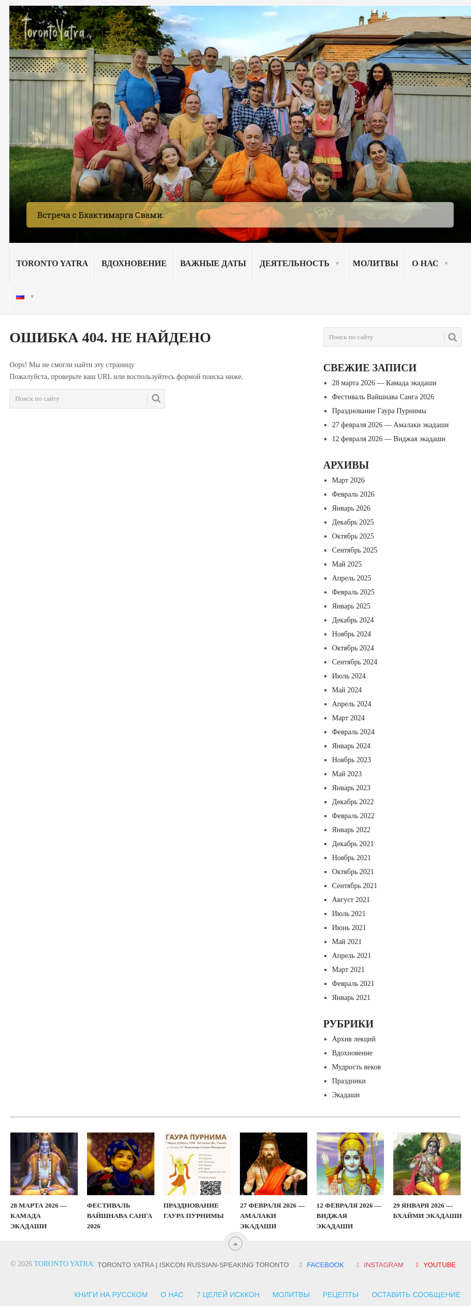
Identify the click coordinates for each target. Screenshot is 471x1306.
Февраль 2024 (353, 732)
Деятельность (295, 263)
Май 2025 (347, 564)
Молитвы (375, 263)
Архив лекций (354, 1039)
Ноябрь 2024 (351, 634)
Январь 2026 (351, 508)
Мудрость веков (356, 1067)
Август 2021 (351, 900)
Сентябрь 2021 (355, 886)
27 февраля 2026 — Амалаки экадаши (390, 425)
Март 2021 (348, 970)
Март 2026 (348, 480)
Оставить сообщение (416, 1294)
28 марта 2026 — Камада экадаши (384, 383)
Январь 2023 (351, 788)
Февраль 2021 (353, 984)
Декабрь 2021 (353, 844)
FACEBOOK (321, 1265)
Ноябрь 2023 (351, 760)
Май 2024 (347, 690)
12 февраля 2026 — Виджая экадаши (389, 439)
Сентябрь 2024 (355, 662)
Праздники (349, 1081)
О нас (425, 263)
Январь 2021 (351, 998)
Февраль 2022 (353, 816)
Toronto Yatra (52, 263)
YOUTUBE (434, 1265)
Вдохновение (134, 263)
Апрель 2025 (352, 578)
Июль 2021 (349, 914)
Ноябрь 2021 (351, 858)
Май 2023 (347, 774)
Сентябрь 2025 (355, 550)
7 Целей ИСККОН (228, 1294)
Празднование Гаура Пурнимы (379, 411)
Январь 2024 (351, 746)
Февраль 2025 (353, 592)
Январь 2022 (351, 830)
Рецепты (341, 1294)
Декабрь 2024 (353, 620)
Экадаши (346, 1095)
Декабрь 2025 (353, 522)
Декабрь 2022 (353, 802)
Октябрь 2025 (353, 536)
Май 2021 (347, 942)
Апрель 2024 (352, 704)
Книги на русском (111, 1294)
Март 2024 (348, 718)
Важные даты (213, 263)
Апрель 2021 (352, 956)
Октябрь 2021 (353, 872)
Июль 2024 (349, 676)
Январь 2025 (351, 606)
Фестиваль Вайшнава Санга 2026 (383, 397)
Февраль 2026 (353, 494)
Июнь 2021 (349, 928)
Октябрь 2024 (353, 648)
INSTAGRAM (380, 1265)
